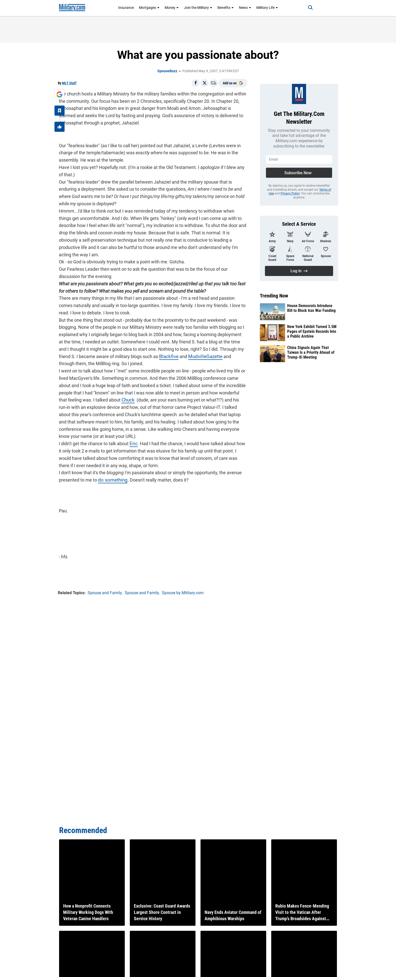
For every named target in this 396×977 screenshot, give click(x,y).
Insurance (126, 7)
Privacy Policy (290, 193)
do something (111, 471)
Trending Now (274, 295)
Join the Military (198, 7)
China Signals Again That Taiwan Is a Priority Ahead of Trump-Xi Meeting (310, 352)
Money (172, 7)
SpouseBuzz (167, 71)
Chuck (117, 391)
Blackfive (154, 348)
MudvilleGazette (189, 348)
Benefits (225, 7)
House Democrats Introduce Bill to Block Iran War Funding (311, 308)
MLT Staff (69, 83)
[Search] (307, 8)
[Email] (214, 83)
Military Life (267, 7)
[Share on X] (205, 83)
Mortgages (149, 7)
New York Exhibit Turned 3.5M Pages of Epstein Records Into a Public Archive (311, 331)
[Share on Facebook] (195, 83)
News (245, 7)
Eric (132, 435)
